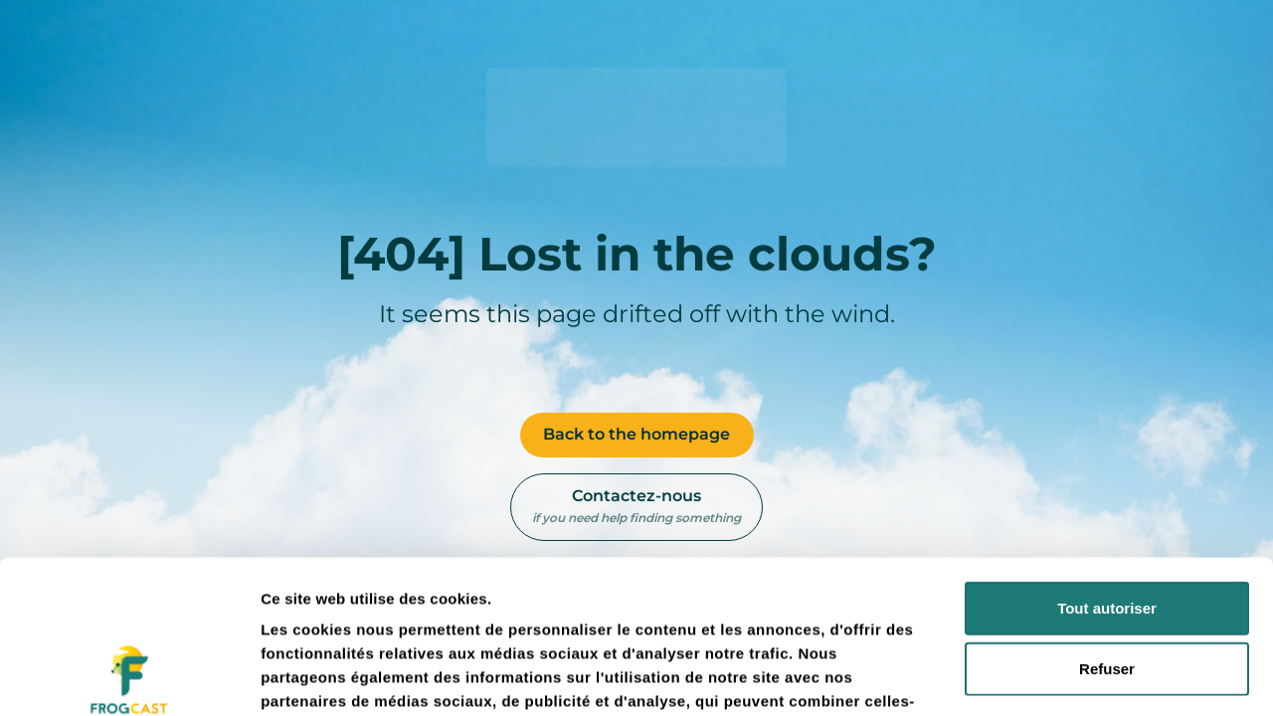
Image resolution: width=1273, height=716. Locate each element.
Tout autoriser (1107, 455)
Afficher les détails (1095, 676)
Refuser (1107, 515)
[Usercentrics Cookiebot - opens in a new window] (129, 677)
